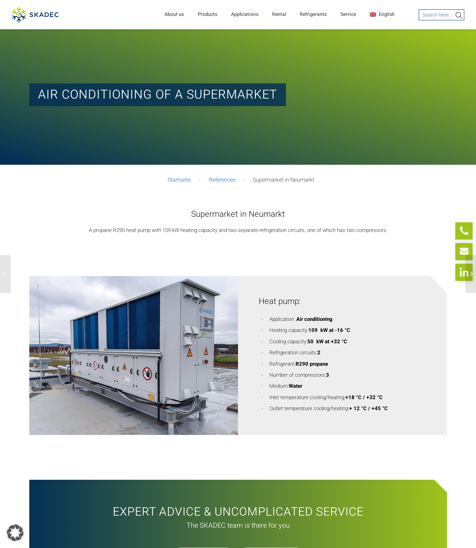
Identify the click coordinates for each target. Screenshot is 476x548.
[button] (15, 533)
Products (207, 14)
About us (174, 14)
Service (348, 14)
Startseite (179, 180)
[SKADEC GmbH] (35, 14)
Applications (244, 14)
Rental (279, 14)
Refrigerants (313, 14)
